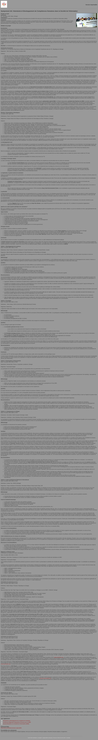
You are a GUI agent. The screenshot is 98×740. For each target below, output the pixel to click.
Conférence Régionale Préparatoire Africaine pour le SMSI (17, 722)
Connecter (68, 737)
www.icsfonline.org (58, 657)
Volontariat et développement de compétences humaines (16, 720)
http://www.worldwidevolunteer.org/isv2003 (11, 728)
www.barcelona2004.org (45, 678)
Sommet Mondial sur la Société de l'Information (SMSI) (16, 723)
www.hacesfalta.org (5, 664)
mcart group (50, 737)
